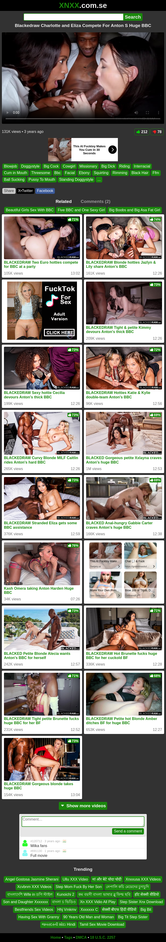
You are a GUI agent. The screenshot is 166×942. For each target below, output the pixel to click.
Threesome (40, 173)
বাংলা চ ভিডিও (64, 902)
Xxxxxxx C (89, 909)
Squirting (101, 173)
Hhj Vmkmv (66, 909)
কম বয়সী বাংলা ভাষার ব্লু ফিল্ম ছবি (104, 894)
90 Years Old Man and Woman (88, 917)
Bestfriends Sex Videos (34, 909)
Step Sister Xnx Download (141, 902)
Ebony (84, 173)
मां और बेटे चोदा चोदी (107, 879)
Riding (124, 166)
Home (56, 937)
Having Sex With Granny (38, 917)
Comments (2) (95, 201)
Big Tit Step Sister (133, 917)
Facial (70, 173)
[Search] (73, 17)
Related (64, 201)
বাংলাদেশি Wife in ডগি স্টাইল (30, 894)
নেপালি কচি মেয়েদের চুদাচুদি (127, 887)
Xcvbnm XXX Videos (34, 887)
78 (157, 132)
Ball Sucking (14, 180)
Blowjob (10, 166)
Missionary (88, 166)
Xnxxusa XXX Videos (143, 879)
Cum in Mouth (15, 173)
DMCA (81, 937)
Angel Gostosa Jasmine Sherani (32, 879)
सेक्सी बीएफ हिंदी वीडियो (119, 909)
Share (9, 191)
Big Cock (51, 166)
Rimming (120, 173)
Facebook (45, 191)
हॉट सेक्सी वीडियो (147, 894)
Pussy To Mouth (42, 180)
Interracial (142, 166)
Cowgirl (69, 166)
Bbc (57, 173)
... (98, 180)
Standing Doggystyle (76, 180)
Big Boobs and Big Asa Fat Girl (134, 210)
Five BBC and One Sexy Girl (81, 210)
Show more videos (83, 805)
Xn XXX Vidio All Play (98, 902)
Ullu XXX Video (75, 879)
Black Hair (139, 173)
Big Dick (108, 166)
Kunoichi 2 (65, 894)
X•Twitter (25, 191)
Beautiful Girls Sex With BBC (29, 210)
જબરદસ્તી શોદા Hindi (58, 924)
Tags (68, 937)
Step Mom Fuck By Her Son (79, 887)
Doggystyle (30, 166)
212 (142, 132)
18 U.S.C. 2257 (102, 937)
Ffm (156, 173)
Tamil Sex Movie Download (102, 924)
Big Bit (145, 909)
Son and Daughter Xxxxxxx (25, 902)
